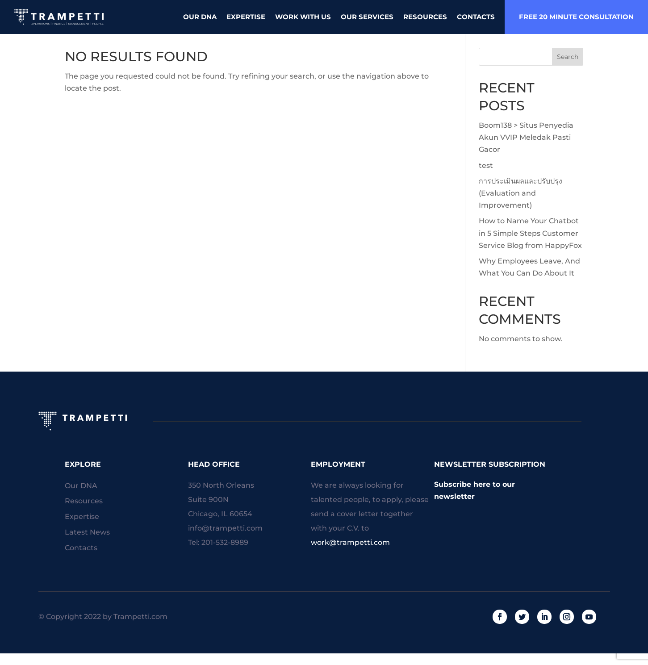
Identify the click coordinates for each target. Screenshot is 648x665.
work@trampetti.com (350, 555)
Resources (425, 17)
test (486, 178)
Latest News (87, 545)
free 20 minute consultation (576, 17)
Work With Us (303, 17)
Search (567, 69)
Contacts (476, 17)
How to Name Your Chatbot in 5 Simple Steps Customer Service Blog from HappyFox (530, 245)
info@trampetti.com (225, 540)
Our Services (367, 17)
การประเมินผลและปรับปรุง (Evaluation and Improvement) (520, 205)
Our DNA (200, 17)
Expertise (245, 17)
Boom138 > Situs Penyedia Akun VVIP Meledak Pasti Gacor (526, 150)
